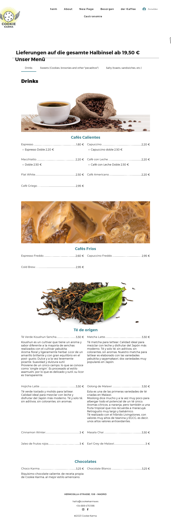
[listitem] (37, 150)
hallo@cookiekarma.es (85, 501)
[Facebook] (87, 509)
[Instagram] (83, 509)
